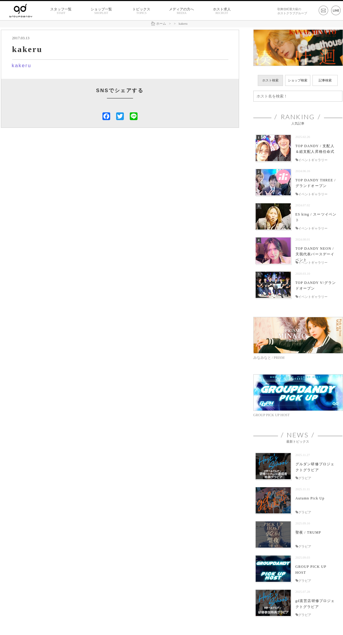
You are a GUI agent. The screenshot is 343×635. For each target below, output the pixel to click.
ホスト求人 (222, 11)
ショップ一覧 (101, 11)
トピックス (141, 11)
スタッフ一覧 (61, 11)
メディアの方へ (181, 11)
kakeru (21, 65)
